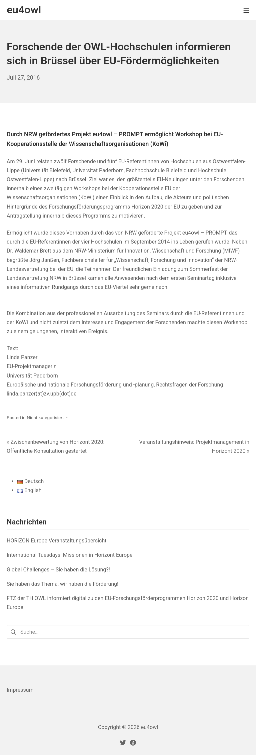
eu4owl (149, 727)
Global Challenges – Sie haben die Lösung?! (58, 569)
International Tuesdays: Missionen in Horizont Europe (70, 555)
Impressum (20, 690)
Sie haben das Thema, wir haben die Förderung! (62, 584)
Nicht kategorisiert (45, 417)
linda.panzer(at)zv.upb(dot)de (42, 393)
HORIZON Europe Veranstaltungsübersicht (57, 540)
